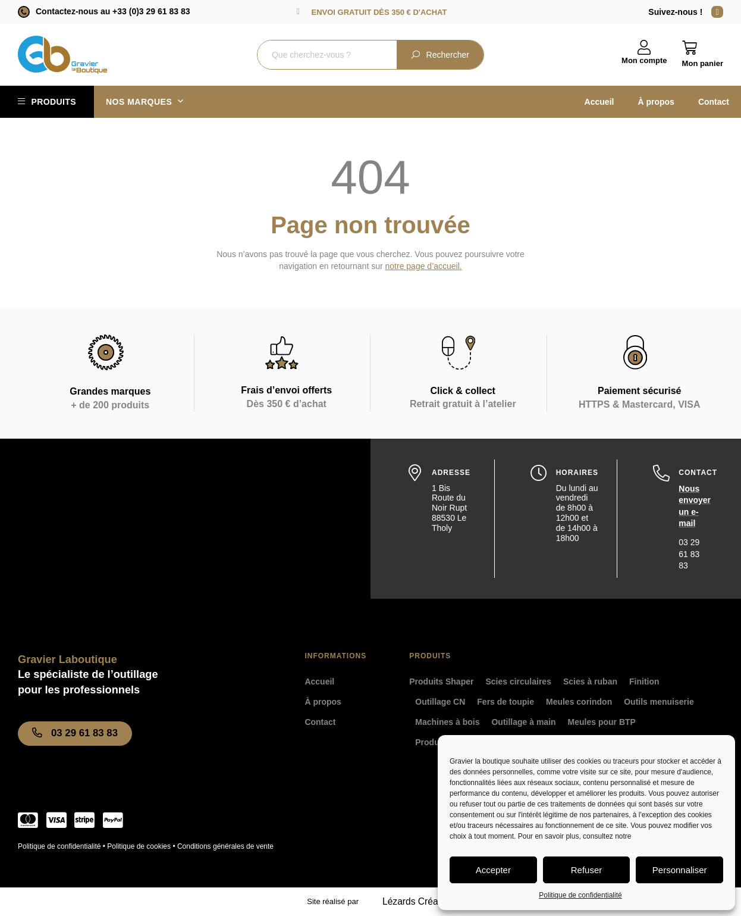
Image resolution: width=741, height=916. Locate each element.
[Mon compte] (644, 47)
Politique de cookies (139, 846)
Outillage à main (523, 722)
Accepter (493, 870)
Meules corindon (579, 701)
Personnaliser (679, 870)
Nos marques (145, 102)
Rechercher (440, 55)
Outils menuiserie (658, 701)
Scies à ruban (590, 681)
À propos (656, 102)
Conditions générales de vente (225, 846)
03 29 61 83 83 (689, 553)
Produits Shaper (441, 681)
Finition (644, 681)
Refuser (586, 870)
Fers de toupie (505, 701)
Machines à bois (447, 722)
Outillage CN (440, 701)
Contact (713, 102)
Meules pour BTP (602, 722)
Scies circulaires (518, 681)
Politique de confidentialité (580, 895)
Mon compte (644, 60)
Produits (53, 102)
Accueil (599, 102)
